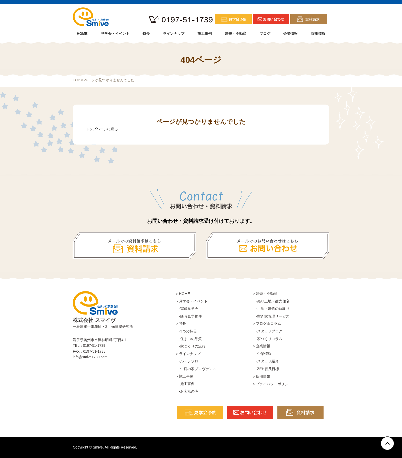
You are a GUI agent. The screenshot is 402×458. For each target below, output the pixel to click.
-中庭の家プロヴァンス (195, 369)
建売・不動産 (235, 34)
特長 (146, 34)
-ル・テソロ (186, 361)
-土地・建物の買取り (270, 309)
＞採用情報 (261, 376)
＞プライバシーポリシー (272, 384)
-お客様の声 (186, 391)
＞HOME (182, 294)
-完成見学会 (186, 309)
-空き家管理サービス (270, 316)
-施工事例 (185, 384)
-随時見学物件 (188, 316)
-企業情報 (262, 354)
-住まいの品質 (188, 339)
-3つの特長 (186, 331)
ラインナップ (173, 34)
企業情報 (290, 34)
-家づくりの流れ (190, 346)
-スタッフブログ (267, 331)
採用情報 (318, 34)
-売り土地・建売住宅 (270, 301)
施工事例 (204, 34)
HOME (82, 34)
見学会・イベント (115, 34)
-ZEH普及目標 (265, 369)
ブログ (264, 34)
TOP (76, 80)
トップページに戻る (102, 129)
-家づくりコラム (267, 339)
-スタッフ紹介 (265, 361)
